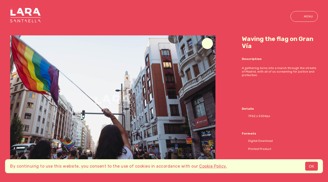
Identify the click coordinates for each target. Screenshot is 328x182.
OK (311, 166)
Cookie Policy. (213, 166)
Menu (304, 16)
